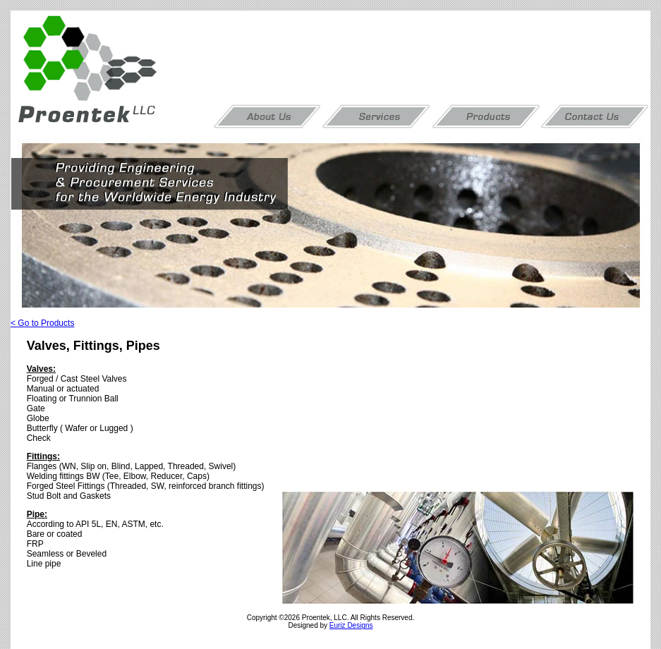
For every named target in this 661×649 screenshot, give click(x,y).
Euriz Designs (351, 625)
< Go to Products (42, 323)
